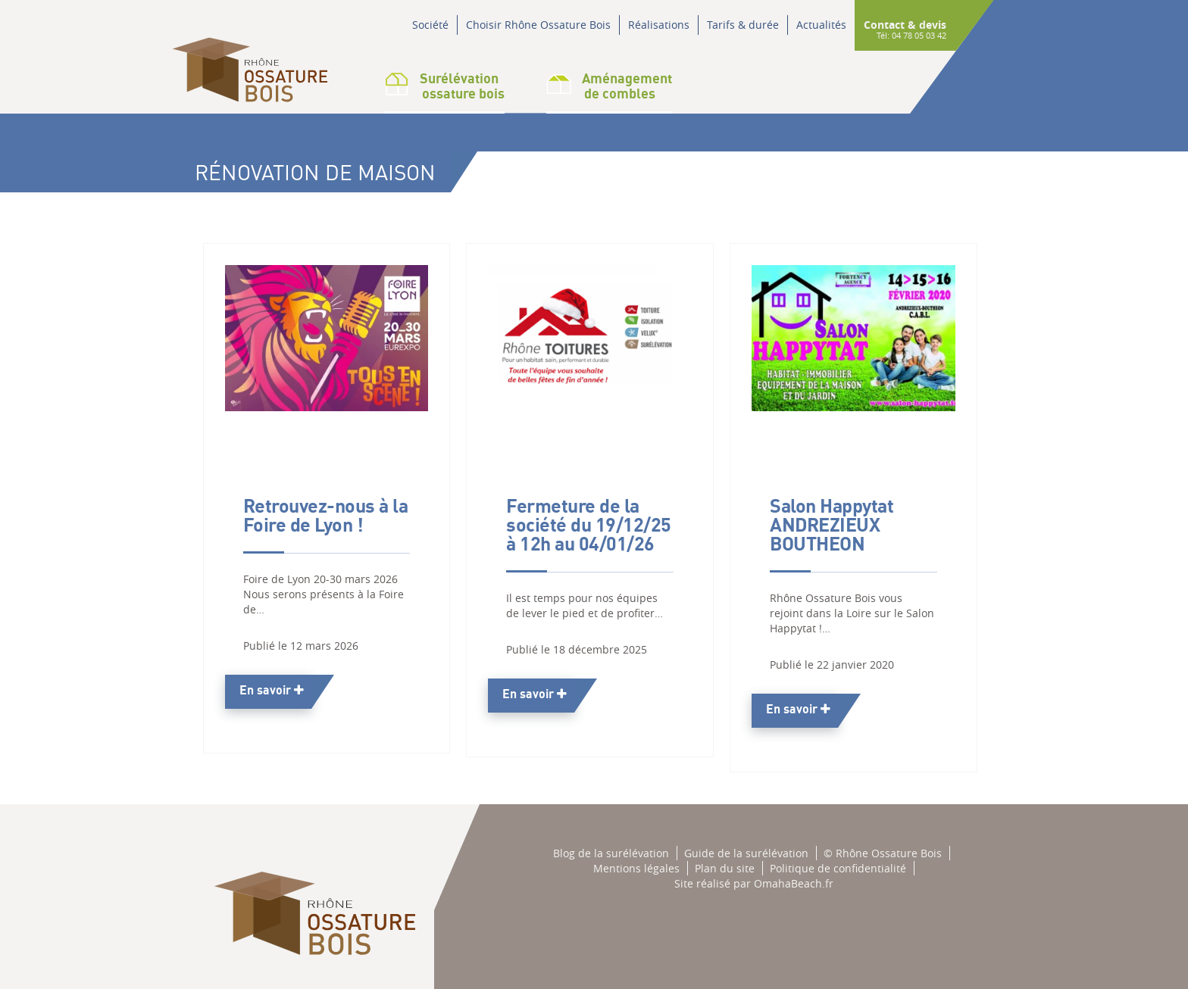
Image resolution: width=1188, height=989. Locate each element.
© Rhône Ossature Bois (883, 853)
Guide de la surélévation (746, 853)
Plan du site (725, 868)
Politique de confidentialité (838, 868)
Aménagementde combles (609, 85)
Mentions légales (636, 868)
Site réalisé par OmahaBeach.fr (753, 883)
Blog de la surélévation (611, 853)
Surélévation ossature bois (444, 85)
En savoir (271, 689)
